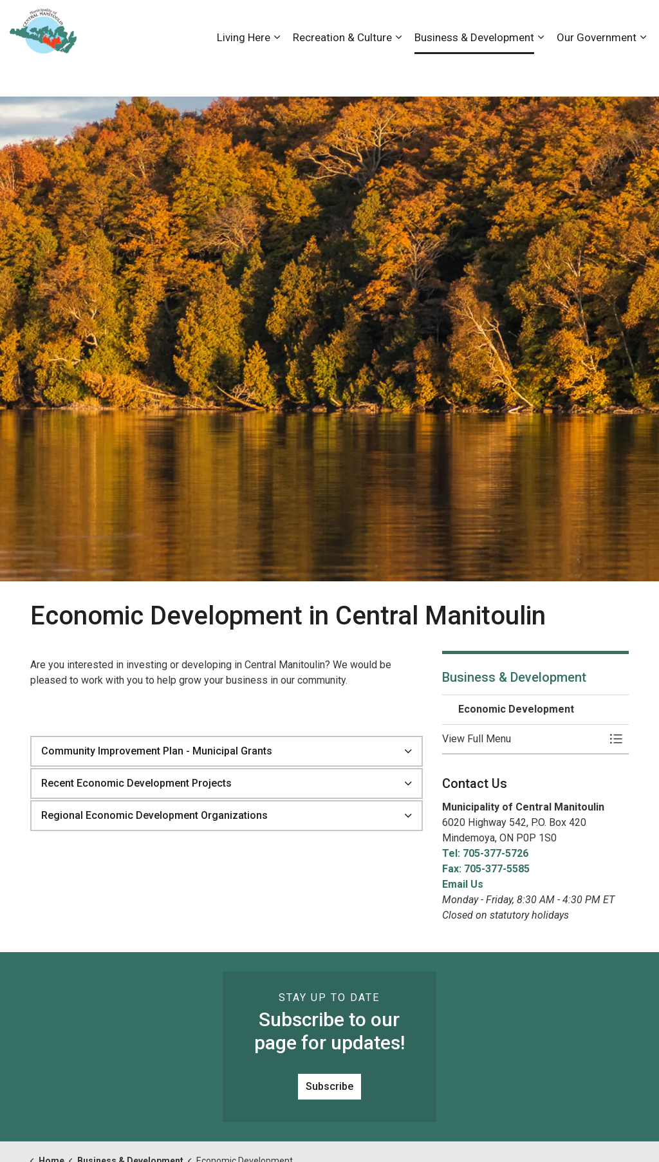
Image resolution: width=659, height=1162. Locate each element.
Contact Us (512, 24)
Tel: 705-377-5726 (485, 853)
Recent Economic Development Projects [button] (136, 783)
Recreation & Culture (342, 72)
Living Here (243, 72)
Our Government (596, 72)
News (559, 24)
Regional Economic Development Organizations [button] (154, 815)
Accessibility (407, 24)
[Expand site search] (636, 24)
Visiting (598, 24)
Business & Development (474, 72)
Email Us (462, 884)
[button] (522, 739)
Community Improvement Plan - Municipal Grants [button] (156, 751)
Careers (461, 24)
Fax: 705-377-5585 (486, 869)
